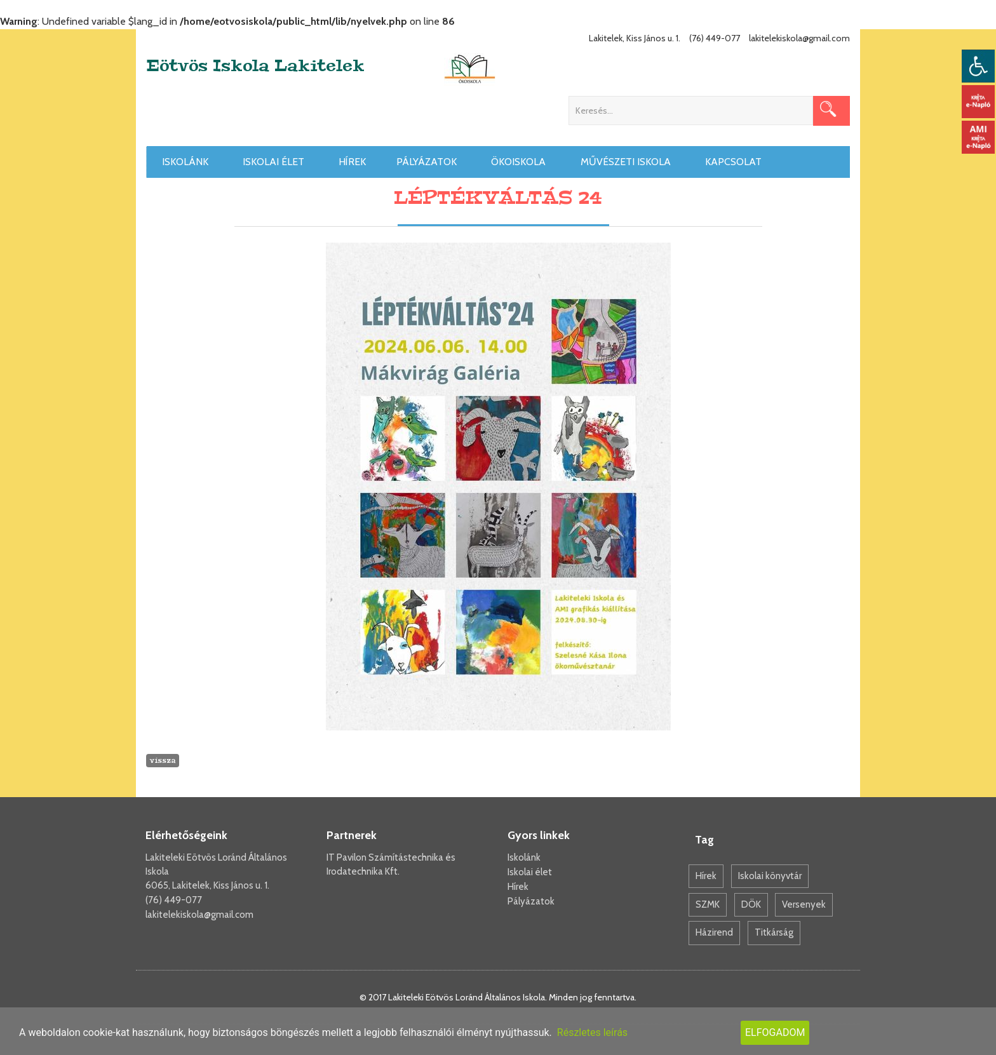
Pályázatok (428, 162)
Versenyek (804, 904)
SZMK (708, 904)
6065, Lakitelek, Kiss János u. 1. (207, 885)
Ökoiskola (520, 162)
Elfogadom (775, 1032)
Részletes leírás (592, 1032)
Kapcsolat (735, 162)
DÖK (751, 904)
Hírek (352, 162)
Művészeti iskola (628, 162)
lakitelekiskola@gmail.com (199, 914)
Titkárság (774, 932)
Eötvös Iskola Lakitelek (255, 66)
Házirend (714, 932)
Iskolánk (187, 162)
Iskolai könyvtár (770, 876)
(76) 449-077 (173, 900)
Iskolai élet (276, 162)
